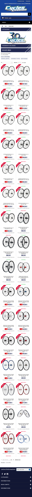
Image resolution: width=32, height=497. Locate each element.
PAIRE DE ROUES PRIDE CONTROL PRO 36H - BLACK (8, 351)
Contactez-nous (20, 1)
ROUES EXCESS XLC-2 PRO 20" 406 (8, 155)
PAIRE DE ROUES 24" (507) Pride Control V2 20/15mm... (23, 277)
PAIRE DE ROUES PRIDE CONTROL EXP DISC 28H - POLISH (8, 326)
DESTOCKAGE (24, 58)
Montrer (15, 62)
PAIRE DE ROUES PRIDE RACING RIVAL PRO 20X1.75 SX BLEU (23, 449)
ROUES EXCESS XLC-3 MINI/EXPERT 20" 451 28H (23, 179)
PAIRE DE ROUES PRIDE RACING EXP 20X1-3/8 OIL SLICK (23, 375)
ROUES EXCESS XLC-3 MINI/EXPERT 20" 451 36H (8, 204)
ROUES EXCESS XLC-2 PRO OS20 (24, 155)
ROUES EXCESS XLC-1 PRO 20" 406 (8, 106)
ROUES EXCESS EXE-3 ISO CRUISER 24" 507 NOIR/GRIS (8, 277)
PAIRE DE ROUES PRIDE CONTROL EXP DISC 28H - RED (23, 326)
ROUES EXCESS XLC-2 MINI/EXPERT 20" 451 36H (23, 130)
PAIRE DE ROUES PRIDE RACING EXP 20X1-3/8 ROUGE (23, 400)
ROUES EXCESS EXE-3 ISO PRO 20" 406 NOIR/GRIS (8, 252)
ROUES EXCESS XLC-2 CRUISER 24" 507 (8, 179)
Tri (1, 62)
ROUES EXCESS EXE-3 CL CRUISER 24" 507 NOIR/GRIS (23, 252)
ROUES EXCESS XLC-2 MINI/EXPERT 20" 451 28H (8, 130)
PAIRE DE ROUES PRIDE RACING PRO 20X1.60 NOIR (8, 424)
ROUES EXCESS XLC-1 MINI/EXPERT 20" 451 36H (23, 81)
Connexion (28, 1)
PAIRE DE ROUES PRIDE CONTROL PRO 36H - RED (23, 351)
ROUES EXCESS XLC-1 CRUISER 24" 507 (24, 106)
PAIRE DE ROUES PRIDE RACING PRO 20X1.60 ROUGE (8, 449)
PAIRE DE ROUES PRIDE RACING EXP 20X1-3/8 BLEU (8, 375)
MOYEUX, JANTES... (5, 58)
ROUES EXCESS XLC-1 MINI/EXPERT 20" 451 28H (8, 81)
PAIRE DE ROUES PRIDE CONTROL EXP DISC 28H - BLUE (23, 302)
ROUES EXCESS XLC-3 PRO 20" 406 (24, 204)
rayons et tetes (15, 58)
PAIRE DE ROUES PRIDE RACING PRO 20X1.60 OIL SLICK (23, 424)
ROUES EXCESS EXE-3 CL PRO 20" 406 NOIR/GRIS (23, 228)
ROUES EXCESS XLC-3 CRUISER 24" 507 (8, 228)
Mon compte (5, 484)
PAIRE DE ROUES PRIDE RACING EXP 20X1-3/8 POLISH (8, 400)
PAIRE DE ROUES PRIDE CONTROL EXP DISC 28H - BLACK (8, 302)
